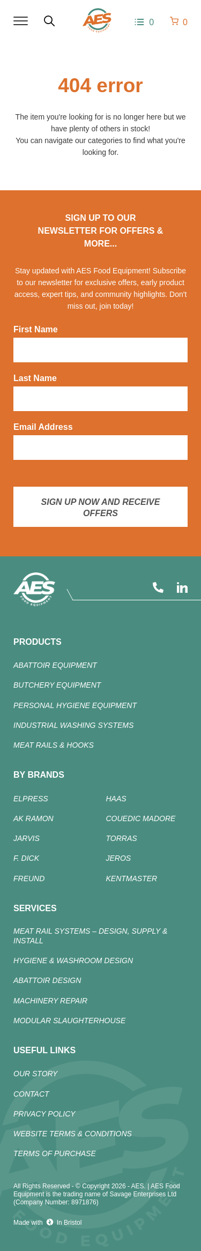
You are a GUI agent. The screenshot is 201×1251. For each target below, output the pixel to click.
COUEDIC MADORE (141, 818)
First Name (35, 329)
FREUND (28, 878)
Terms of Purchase (54, 1153)
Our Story (35, 1073)
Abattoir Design (47, 980)
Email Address (43, 426)
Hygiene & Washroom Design (73, 960)
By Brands (38, 774)
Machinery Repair (50, 1000)
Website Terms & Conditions (72, 1133)
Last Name (35, 378)
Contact (31, 1094)
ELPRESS (30, 798)
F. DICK (26, 858)
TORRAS (121, 838)
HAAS (116, 798)
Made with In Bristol (47, 1222)
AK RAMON (33, 818)
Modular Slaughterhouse (69, 1020)
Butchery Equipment (57, 685)
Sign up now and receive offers (100, 507)
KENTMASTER (132, 878)
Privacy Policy (44, 1113)
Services (35, 908)
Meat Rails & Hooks (53, 745)
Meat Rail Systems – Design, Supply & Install (90, 936)
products (37, 641)
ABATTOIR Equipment (55, 665)
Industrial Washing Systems (73, 725)
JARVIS (26, 838)
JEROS (118, 858)
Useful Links (44, 1050)
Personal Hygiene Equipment (75, 705)
